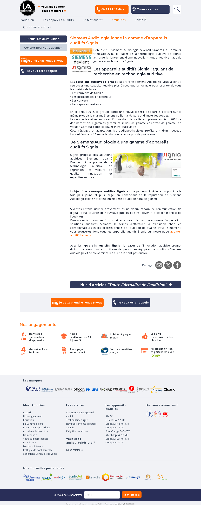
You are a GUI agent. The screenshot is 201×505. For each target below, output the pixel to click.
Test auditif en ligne (77, 420)
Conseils (141, 20)
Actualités (119, 20)
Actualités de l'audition (43, 39)
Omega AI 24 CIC (114, 442)
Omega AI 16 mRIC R (117, 423)
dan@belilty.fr (120, 504)
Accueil (27, 412)
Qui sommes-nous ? (37, 27)
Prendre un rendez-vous (45, 60)
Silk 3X (108, 416)
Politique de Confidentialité (38, 450)
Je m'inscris (131, 495)
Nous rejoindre (74, 449)
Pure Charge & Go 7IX (117, 431)
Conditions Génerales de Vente (40, 453)
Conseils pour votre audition (43, 47)
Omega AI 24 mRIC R (117, 438)
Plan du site (29, 442)
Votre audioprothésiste (35, 438)
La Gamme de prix (33, 423)
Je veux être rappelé (42, 71)
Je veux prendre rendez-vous (80, 302)
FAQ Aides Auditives (77, 431)
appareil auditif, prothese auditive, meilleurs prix (27, 8)
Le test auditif (93, 20)
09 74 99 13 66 (112, 9)
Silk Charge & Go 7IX (116, 435)
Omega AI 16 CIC (114, 427)
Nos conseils (30, 435)
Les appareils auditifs (58, 20)
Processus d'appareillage (36, 427)
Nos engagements (33, 416)
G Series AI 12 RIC (115, 420)
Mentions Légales (33, 446)
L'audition (27, 20)
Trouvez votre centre (147, 14)
